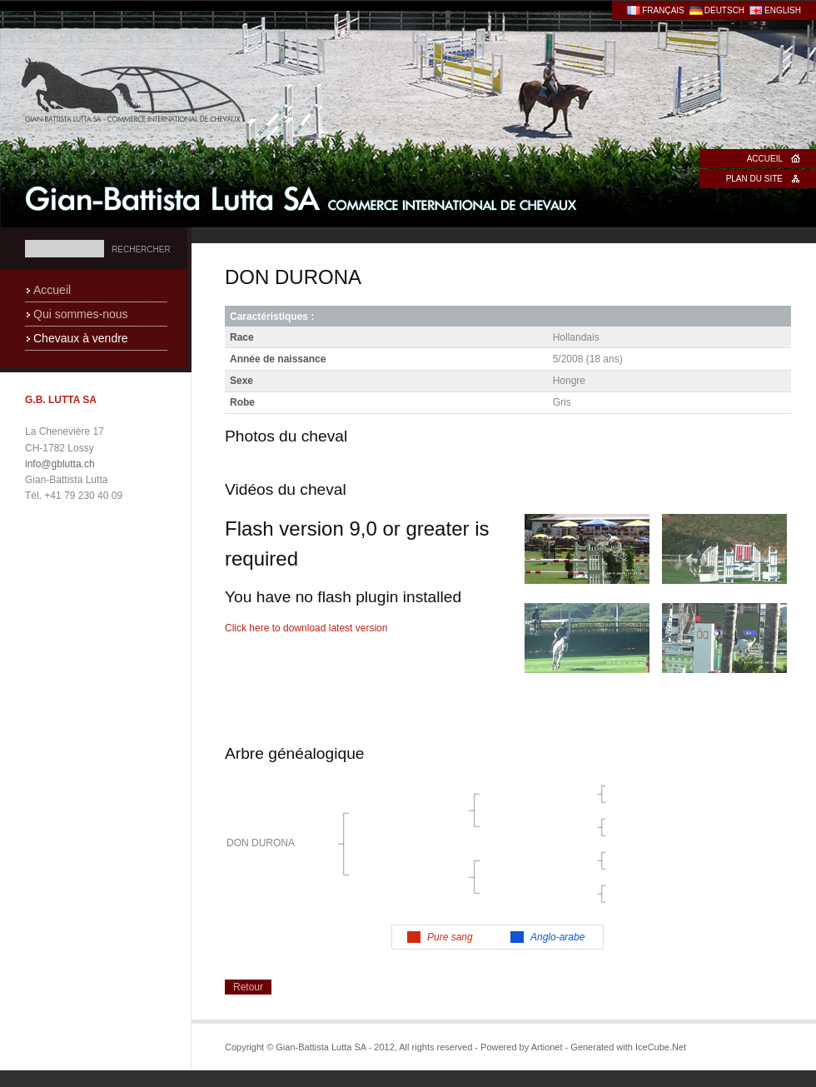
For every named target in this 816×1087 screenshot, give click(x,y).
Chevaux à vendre (80, 338)
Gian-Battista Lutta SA (302, 199)
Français (663, 10)
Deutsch (724, 10)
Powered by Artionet (521, 1047)
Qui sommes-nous (80, 314)
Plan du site (754, 178)
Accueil (765, 158)
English (782, 10)
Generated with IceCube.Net (628, 1047)
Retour (248, 987)
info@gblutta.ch (60, 464)
